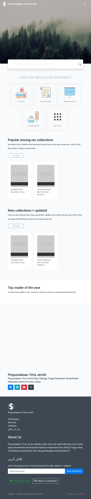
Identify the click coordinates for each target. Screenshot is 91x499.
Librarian (12, 425)
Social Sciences (45, 94)
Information (13, 419)
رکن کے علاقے (14, 429)
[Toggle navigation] (85, 4)
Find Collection (74, 471)
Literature (21, 94)
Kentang (15, 155)
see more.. (57, 119)
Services (12, 422)
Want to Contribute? (45, 481)
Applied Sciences (69, 94)
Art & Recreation (33, 119)
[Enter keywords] (36, 471)
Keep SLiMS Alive (20, 481)
